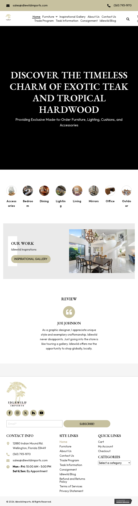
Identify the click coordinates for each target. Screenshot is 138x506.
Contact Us (67, 455)
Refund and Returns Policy (72, 480)
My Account (105, 446)
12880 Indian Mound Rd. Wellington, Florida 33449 (29, 446)
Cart (101, 442)
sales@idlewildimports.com (30, 5)
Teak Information (71, 465)
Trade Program (69, 460)
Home (63, 442)
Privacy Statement (71, 491)
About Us (65, 451)
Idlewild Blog (68, 474)
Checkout (104, 451)
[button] (9, 413)
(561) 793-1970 (123, 5)
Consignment (68, 469)
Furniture (65, 446)
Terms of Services (71, 486)
